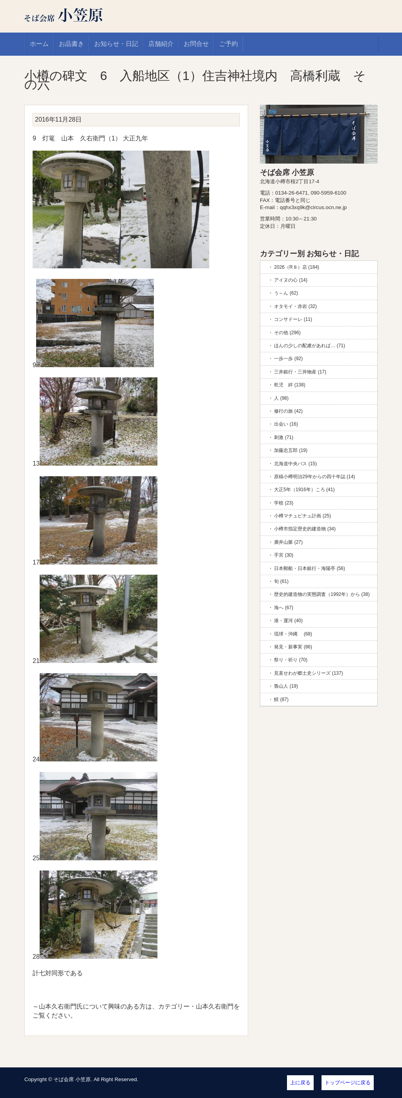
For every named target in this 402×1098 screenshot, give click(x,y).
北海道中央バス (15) (295, 463)
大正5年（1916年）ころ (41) (304, 489)
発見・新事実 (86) (293, 647)
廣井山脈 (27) (288, 542)
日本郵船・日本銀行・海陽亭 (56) (309, 568)
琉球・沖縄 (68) (293, 634)
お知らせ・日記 (116, 43)
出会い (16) (286, 424)
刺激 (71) (283, 437)
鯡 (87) (281, 699)
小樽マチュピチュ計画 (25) (302, 516)
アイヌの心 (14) (290, 280)
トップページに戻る (348, 1082)
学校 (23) (283, 503)
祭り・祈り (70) (290, 660)
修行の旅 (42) (288, 411)
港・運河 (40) (288, 620)
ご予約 (228, 43)
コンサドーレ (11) (293, 319)
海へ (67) (283, 607)
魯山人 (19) (286, 686)
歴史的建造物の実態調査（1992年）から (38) (321, 594)
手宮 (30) (283, 555)
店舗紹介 (161, 43)
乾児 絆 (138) (289, 385)
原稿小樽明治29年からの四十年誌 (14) (314, 476)
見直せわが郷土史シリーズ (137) (308, 673)
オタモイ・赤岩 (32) (295, 306)
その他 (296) (287, 332)
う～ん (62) (286, 293)
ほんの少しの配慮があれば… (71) (309, 345)
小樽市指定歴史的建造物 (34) (305, 529)
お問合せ (196, 43)
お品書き (71, 43)
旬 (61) (281, 581)
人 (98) (281, 398)
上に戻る (300, 1082)
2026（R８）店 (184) (296, 267)
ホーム (39, 43)
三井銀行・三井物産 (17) (300, 372)
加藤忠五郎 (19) (290, 450)
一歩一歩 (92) (288, 358)
